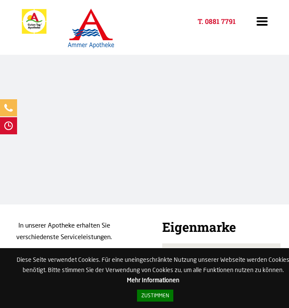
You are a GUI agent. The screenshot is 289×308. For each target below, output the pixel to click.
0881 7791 (220, 21)
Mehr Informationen (153, 280)
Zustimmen (155, 295)
